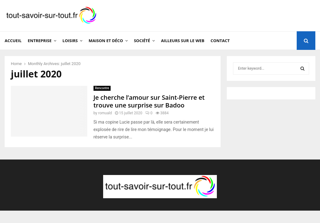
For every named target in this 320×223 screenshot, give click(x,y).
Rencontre (102, 88)
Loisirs (70, 40)
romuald (105, 113)
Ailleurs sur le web (182, 40)
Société (142, 40)
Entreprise (40, 40)
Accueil (13, 40)
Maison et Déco (106, 40)
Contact (220, 40)
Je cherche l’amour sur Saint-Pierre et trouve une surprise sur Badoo (149, 101)
